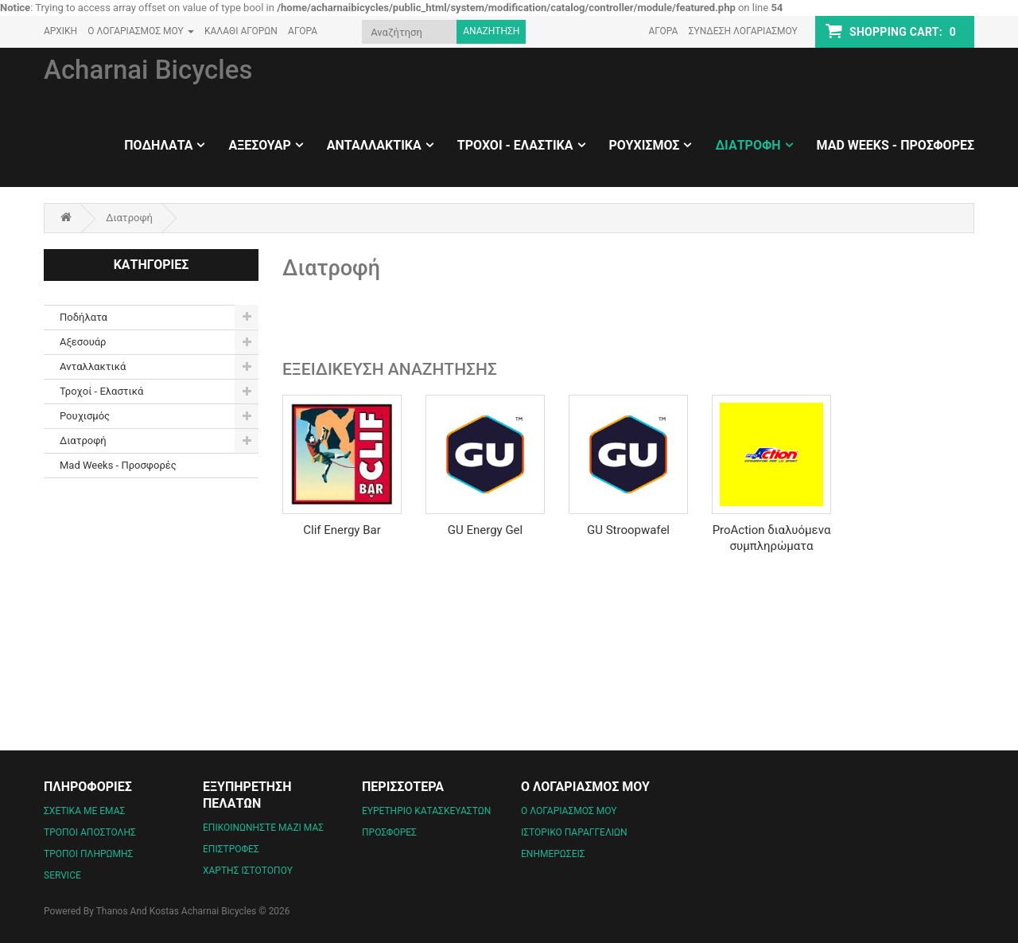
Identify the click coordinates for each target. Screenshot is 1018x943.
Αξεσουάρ (259, 145)
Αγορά (663, 31)
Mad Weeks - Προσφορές (895, 145)
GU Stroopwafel (628, 530)
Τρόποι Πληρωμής (88, 853)
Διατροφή (747, 145)
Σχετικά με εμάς (84, 810)
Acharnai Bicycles (148, 69)
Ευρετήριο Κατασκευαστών (426, 810)
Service (62, 875)
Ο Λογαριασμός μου (568, 810)
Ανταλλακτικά (374, 145)
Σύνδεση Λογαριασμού (743, 31)
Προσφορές (389, 832)
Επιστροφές (231, 849)
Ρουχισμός (644, 145)
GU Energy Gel (485, 530)
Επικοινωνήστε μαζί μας (263, 827)
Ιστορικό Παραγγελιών (574, 832)
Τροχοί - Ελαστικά (515, 145)
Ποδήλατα (158, 145)
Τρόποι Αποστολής (90, 832)
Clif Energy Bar (342, 530)
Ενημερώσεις (553, 853)
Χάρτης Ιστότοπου (248, 870)
